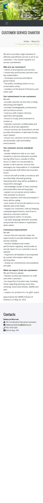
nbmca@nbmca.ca (34, 10)
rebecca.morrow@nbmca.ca (18, 325)
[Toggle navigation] (7, 23)
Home (26, 41)
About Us (35, 41)
